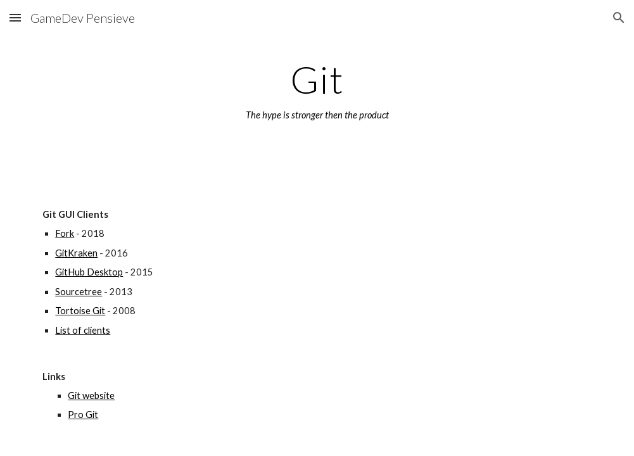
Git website (91, 395)
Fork (64, 233)
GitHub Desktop (89, 272)
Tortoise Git (80, 310)
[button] (15, 17)
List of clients (82, 330)
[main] (316, 90)
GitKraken (76, 253)
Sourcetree (78, 291)
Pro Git (83, 414)
